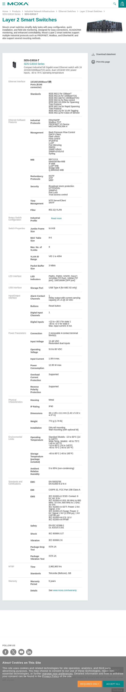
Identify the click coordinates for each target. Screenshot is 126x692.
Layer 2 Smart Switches (91, 11)
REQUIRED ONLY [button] (89, 684)
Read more (56, 218)
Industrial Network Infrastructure (39, 11)
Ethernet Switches (67, 11)
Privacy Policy (50, 676)
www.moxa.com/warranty (65, 590)
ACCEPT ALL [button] (113, 684)
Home (5, 11)
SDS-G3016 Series (11, 14)
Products (16, 11)
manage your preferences (57, 673)
